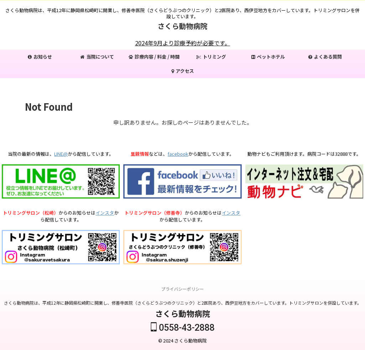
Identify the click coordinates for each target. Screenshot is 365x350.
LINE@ (61, 153)
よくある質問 (325, 56)
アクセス (182, 71)
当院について (97, 56)
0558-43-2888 (183, 327)
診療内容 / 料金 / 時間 (154, 56)
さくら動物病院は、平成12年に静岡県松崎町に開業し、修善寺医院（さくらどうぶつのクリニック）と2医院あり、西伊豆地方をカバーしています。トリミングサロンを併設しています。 (182, 303)
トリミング (211, 56)
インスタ (105, 212)
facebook (178, 153)
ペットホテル (268, 56)
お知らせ (40, 56)
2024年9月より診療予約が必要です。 (182, 43)
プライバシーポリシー (182, 289)
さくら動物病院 (182, 26)
